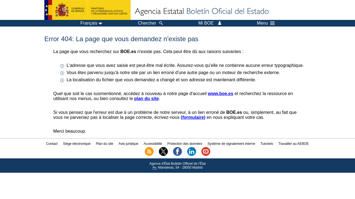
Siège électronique (76, 144)
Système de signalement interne (231, 144)
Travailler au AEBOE (293, 144)
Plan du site (104, 144)
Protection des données (184, 144)
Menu (266, 23)
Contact (52, 144)
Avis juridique (128, 144)
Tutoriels (266, 144)
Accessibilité (153, 144)
